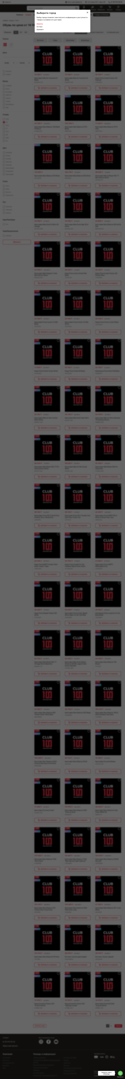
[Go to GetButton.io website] (120, 1077)
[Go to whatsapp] (120, 1073)
